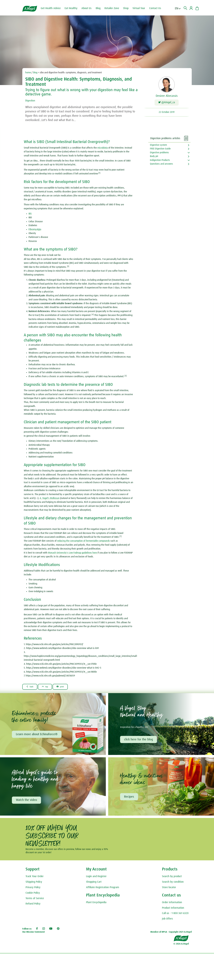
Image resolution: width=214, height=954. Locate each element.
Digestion (31, 100)
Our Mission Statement (33, 933)
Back (31, 686)
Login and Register (96, 877)
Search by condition (173, 883)
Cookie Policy (33, 894)
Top (48, 686)
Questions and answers (161, 164)
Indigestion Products (160, 160)
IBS (30, 213)
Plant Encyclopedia (96, 903)
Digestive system (158, 145)
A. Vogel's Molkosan (50, 498)
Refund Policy (33, 905)
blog (35, 72)
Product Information (173, 909)
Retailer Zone (114, 8)
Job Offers (167, 920)
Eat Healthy (73, 8)
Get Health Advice (53, 8)
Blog (100, 8)
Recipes (129, 797)
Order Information (172, 903)
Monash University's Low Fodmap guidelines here (72, 553)
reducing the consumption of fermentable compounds (83, 541)
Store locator (169, 888)
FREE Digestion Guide (160, 148)
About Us (89, 8)
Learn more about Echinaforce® (37, 734)
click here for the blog (139, 740)
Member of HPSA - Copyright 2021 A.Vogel (171, 933)
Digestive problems (159, 152)
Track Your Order (35, 877)
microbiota (102, 148)
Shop (128, 8)
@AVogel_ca (166, 103)
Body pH (154, 156)
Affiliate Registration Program (102, 888)
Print (66, 686)
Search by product (172, 877)
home (28, 72)
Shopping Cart (94, 883)
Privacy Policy (33, 888)
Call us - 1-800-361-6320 (175, 914)
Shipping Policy (34, 883)
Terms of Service (35, 899)
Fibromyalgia (35, 229)
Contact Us (158, 8)
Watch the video (26, 801)
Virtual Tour (141, 8)
